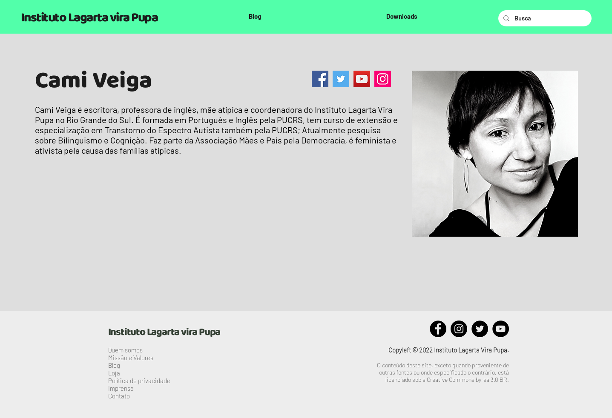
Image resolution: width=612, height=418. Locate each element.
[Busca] (544, 18)
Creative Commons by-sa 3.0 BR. (468, 379)
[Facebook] (320, 79)
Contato (119, 396)
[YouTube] (361, 79)
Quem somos (125, 350)
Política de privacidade (139, 380)
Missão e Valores (130, 357)
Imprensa (121, 388)
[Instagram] (382, 79)
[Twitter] (341, 79)
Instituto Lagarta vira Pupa (89, 18)
